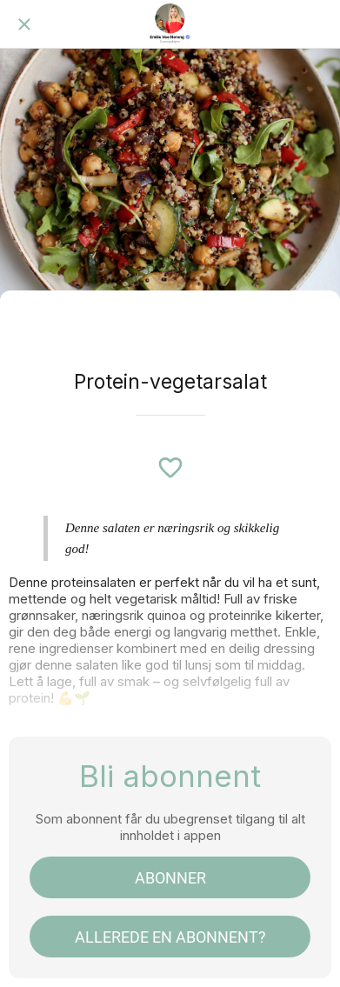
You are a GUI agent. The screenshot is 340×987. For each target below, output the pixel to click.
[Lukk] (24, 24)
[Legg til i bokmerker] (170, 468)
